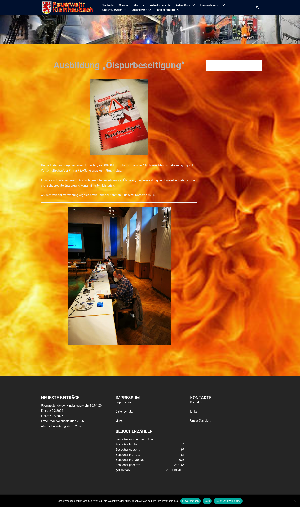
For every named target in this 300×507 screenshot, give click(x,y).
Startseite (108, 5)
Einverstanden (190, 501)
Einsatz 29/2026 (52, 411)
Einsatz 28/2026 (52, 416)
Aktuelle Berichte (160, 5)
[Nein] (295, 501)
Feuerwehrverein (210, 5)
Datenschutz (124, 411)
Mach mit (139, 5)
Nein (207, 501)
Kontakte (196, 402)
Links (119, 420)
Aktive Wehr (183, 5)
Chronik (123, 5)
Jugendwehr (139, 9)
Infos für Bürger (166, 9)
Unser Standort (200, 420)
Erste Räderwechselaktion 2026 (62, 421)
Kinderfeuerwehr (112, 9)
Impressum (123, 402)
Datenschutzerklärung (227, 501)
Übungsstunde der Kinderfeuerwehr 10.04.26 (71, 405)
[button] (257, 7)
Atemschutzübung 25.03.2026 (61, 426)
